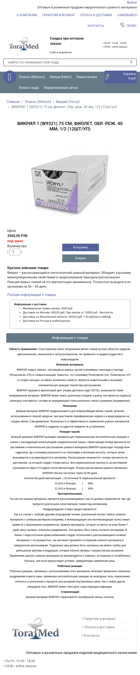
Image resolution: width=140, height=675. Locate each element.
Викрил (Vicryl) (68, 102)
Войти (132, 2)
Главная (13, 102)
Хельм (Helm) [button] (61, 77)
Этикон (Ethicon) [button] (32, 77)
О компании (27, 15)
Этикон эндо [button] (29, 88)
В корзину (80, 247)
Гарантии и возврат (58, 15)
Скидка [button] (80, 258)
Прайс (128, 26)
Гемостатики (86, 77)
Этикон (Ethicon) (38, 102)
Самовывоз (127, 15)
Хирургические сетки (61, 88)
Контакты (96, 26)
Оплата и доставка (96, 15)
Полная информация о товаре (31, 295)
